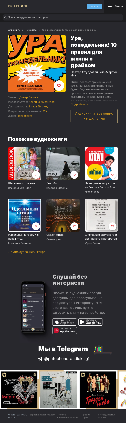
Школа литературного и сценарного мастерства (101, 236)
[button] (94, 6)
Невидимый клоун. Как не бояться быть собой (100, 185)
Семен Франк (53, 239)
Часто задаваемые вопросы (106, 416)
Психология (31, 30)
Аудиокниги (14, 30)
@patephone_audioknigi (63, 358)
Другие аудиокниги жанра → (28, 252)
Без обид (52, 183)
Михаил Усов (92, 191)
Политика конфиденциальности (67, 416)
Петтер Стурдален (84, 72)
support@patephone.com (42, 414)
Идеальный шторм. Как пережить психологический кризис (24, 237)
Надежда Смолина (57, 188)
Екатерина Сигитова (19, 243)
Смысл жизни (55, 234)
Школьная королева (21, 183)
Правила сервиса (86, 416)
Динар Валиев (28, 97)
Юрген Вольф (92, 243)
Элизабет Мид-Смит (20, 188)
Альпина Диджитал (41, 101)
